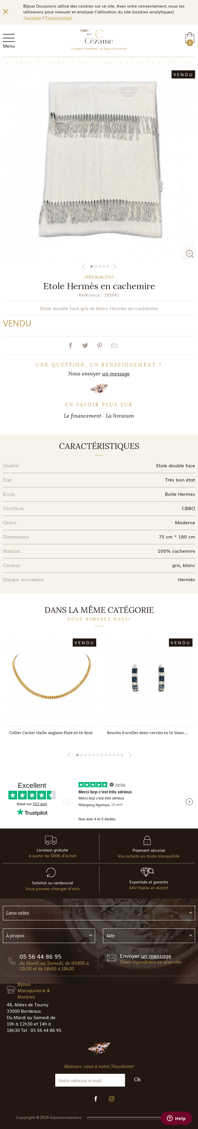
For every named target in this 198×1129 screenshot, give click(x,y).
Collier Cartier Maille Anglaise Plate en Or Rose (51, 733)
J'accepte (32, 17)
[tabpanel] (99, 163)
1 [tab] (91, 266)
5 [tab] (108, 266)
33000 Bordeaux (24, 1011)
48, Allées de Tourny (28, 1004)
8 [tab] (106, 755)
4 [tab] (104, 266)
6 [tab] (98, 755)
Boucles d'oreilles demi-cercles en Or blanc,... (147, 733)
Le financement (82, 416)
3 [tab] (100, 266)
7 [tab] (102, 755)
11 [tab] (118, 755)
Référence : (91, 294)
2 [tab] (95, 266)
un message (116, 374)
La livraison (120, 416)
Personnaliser (58, 17)
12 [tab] (122, 755)
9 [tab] (110, 755)
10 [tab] (114, 755)
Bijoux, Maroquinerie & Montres (33, 990)
